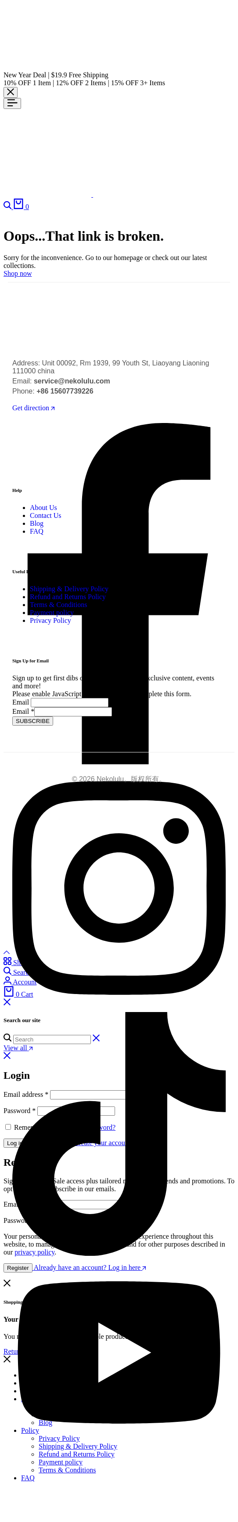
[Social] (119, 1008)
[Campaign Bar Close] (11, 92)
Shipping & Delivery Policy (69, 589)
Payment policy (52, 612)
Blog (36, 523)
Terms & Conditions (58, 604)
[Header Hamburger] (12, 103)
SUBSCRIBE (33, 721)
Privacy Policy (50, 620)
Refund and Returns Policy (68, 596)
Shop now (18, 273)
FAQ (36, 531)
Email (20, 702)
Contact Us (45, 515)
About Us (43, 507)
